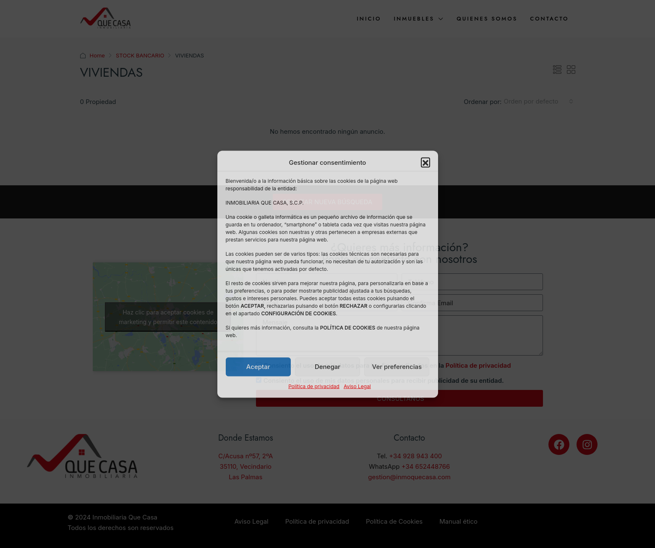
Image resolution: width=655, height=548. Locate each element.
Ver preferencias (397, 367)
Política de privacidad (313, 386)
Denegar (327, 367)
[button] (425, 162)
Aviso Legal (357, 386)
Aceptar (258, 367)
